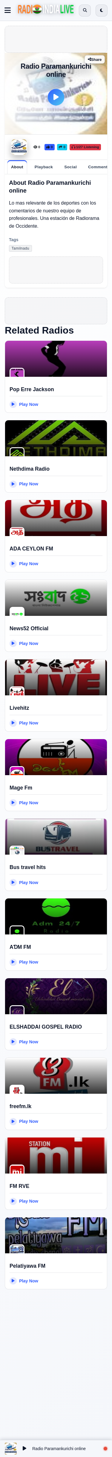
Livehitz (19, 708)
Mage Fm (21, 788)
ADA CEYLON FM (31, 549)
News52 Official (29, 628)
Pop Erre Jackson (32, 389)
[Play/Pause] (24, 1448)
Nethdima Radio (30, 469)
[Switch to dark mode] (102, 10)
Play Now (24, 404)
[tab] (17, 167)
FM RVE (19, 1186)
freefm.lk (20, 1106)
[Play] (56, 97)
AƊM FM (20, 947)
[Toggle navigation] (7, 10)
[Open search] (85, 10)
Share (95, 59)
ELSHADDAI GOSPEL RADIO (46, 1027)
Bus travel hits (28, 867)
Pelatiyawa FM (27, 1266)
